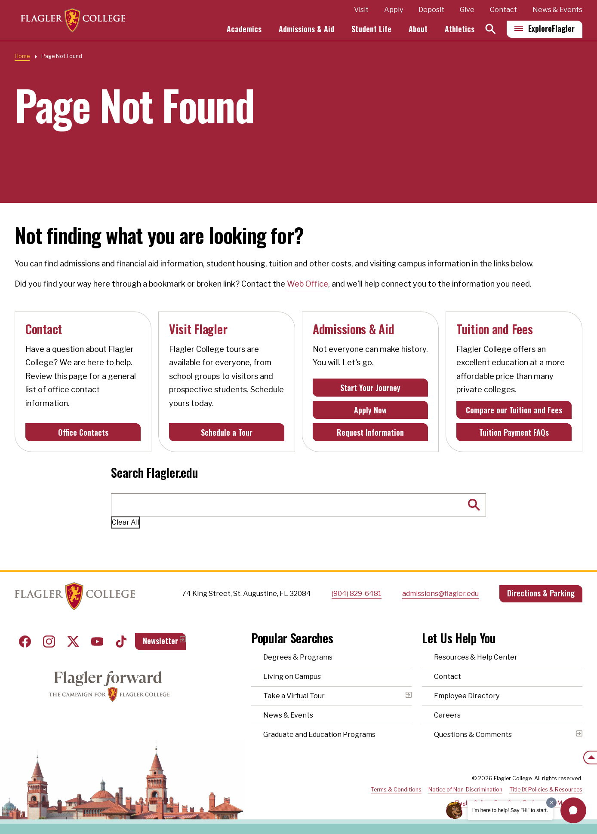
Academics (244, 29)
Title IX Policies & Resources (545, 789)
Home (22, 56)
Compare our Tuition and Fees (514, 409)
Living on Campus (292, 676)
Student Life (371, 29)
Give (467, 10)
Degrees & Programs (297, 657)
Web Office (307, 283)
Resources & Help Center (475, 657)
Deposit (431, 10)
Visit (361, 10)
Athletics (459, 29)
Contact (503, 10)
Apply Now (370, 409)
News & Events (557, 10)
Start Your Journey (370, 387)
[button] (573, 810)
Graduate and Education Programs (319, 734)
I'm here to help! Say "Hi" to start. (510, 810)
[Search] (490, 29)
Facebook (25, 641)
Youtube (97, 641)
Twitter (73, 641)
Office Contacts (83, 432)
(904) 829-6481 (357, 594)
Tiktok (121, 641)
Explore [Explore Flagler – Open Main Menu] (551, 28)
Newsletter (160, 640)
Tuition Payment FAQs (514, 432)
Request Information (370, 432)
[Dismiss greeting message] (551, 802)
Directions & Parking (541, 593)
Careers (447, 715)
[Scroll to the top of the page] (590, 757)
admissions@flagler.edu (440, 594)
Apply (393, 10)
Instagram (49, 641)
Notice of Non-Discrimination (465, 789)
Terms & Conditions (396, 789)
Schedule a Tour (226, 432)
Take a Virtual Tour (294, 696)
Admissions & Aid (306, 29)
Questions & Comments (473, 734)
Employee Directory (466, 696)
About (418, 29)
